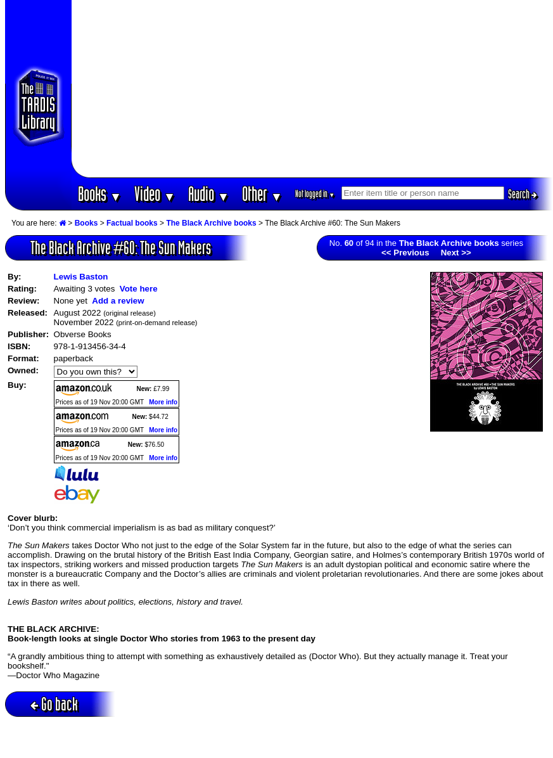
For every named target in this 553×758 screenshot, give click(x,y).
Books (100, 194)
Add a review (118, 300)
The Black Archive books (211, 223)
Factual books (132, 223)
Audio (208, 194)
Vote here (139, 288)
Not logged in (315, 193)
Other (262, 194)
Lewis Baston (81, 276)
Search (522, 194)
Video (154, 194)
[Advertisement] (312, 88)
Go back (54, 704)
